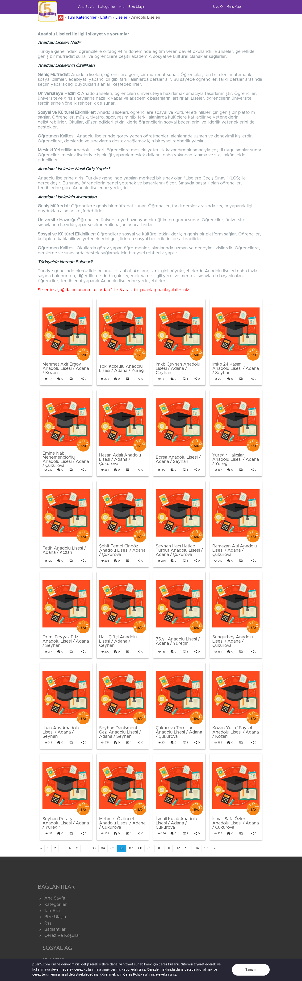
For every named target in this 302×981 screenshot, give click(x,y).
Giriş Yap (234, 7)
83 (94, 848)
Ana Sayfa (86, 7)
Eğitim (106, 17)
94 (197, 848)
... (85, 848)
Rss (44, 923)
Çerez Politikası (135, 974)
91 (168, 848)
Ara (122, 7)
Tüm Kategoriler (81, 17)
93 (187, 848)
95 (206, 848)
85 (112, 848)
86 (122, 848)
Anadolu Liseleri (145, 17)
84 (103, 848)
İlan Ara (49, 911)
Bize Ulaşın (136, 7)
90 (159, 848)
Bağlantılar (52, 929)
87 (131, 848)
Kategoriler (106, 7)
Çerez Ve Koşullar (59, 936)
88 (140, 848)
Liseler (121, 17)
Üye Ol (218, 7)
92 (178, 848)
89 (149, 848)
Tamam (250, 969)
